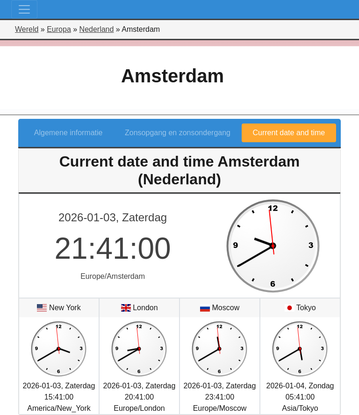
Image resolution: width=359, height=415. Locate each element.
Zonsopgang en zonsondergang (177, 133)
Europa (59, 29)
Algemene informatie (68, 133)
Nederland (96, 29)
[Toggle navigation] (24, 9)
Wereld (26, 29)
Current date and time (289, 133)
